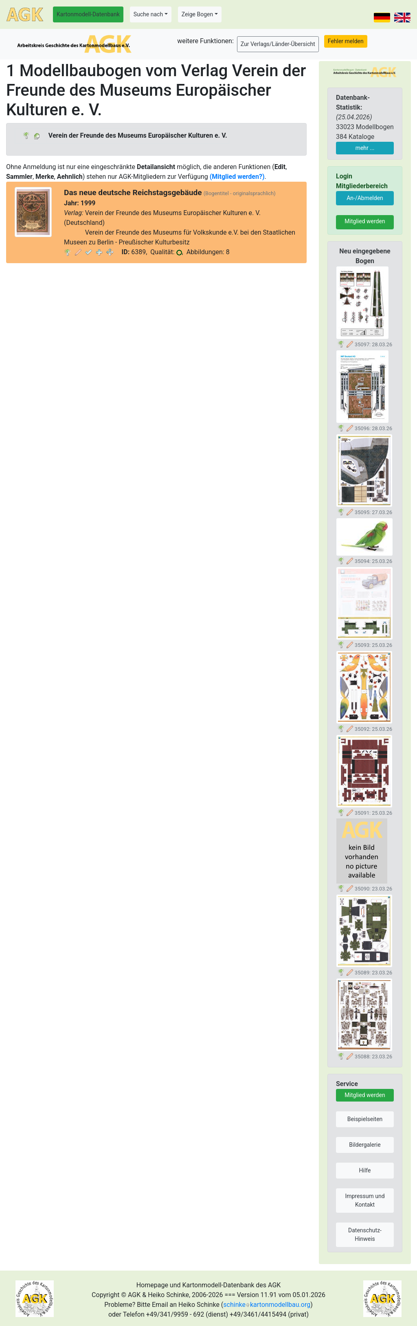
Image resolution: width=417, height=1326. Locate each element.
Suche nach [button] (148, 14)
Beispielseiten (365, 1119)
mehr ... (365, 148)
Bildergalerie (364, 1144)
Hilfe (365, 1170)
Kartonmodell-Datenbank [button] (88, 14)
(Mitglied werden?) (237, 176)
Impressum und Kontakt (364, 1200)
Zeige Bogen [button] (197, 14)
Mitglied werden (365, 221)
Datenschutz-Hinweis (365, 1234)
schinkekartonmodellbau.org (266, 1304)
